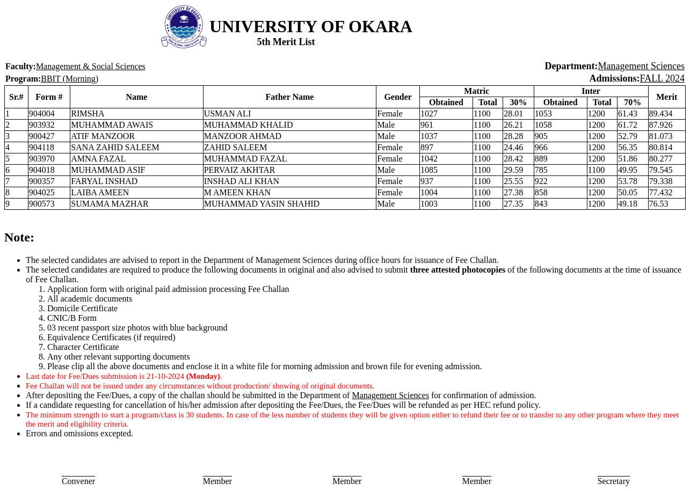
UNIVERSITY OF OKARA (310, 26)
